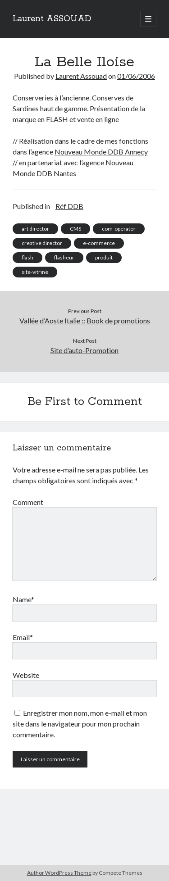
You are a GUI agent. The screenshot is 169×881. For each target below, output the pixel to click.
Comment (28, 502)
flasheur (64, 257)
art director (35, 228)
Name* (23, 599)
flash (27, 257)
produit (104, 257)
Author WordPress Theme (59, 872)
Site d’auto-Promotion (84, 350)
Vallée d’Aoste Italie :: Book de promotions (84, 320)
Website (26, 675)
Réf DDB (69, 206)
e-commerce (99, 243)
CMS (75, 228)
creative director (42, 243)
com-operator (119, 228)
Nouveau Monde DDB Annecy (101, 151)
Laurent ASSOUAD (52, 19)
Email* (23, 637)
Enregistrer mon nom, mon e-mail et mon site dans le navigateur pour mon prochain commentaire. (80, 723)
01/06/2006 (136, 76)
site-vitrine (35, 271)
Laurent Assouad (81, 76)
